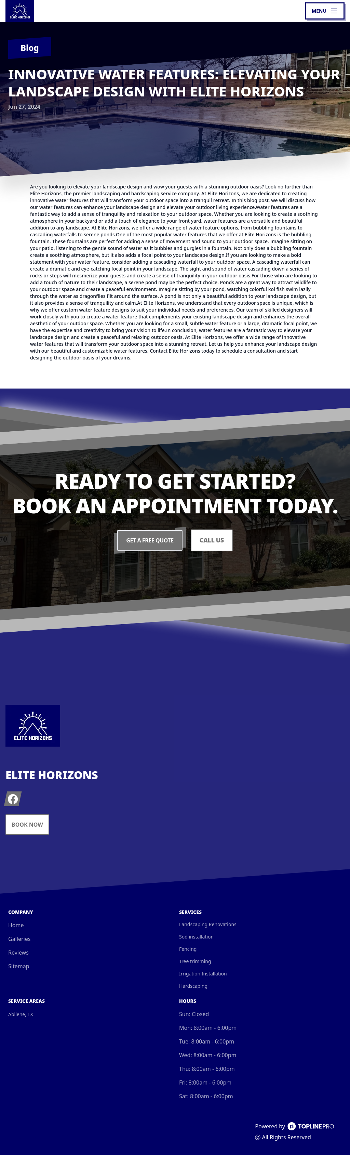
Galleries (19, 939)
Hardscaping (193, 986)
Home (16, 925)
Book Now (27, 824)
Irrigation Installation (203, 973)
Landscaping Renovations (208, 924)
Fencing (188, 949)
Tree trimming (195, 961)
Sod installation (196, 936)
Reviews (18, 952)
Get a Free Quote (149, 540)
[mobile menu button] (325, 10)
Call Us (212, 540)
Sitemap (18, 966)
